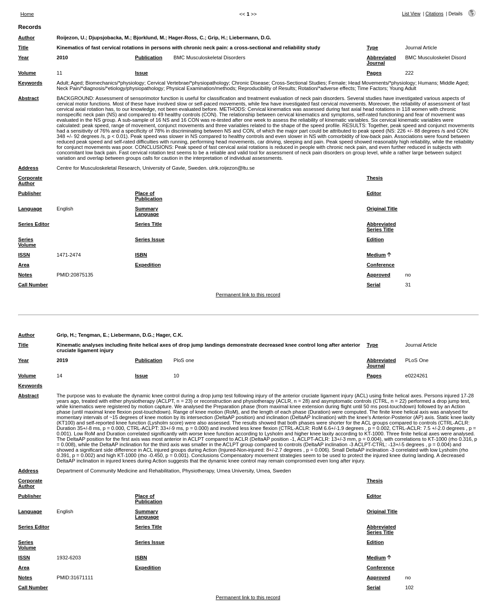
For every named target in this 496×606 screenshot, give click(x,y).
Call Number (33, 284)
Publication (148, 57)
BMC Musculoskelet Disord (435, 57)
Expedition (148, 264)
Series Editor (33, 224)
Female (336, 83)
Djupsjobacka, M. (109, 37)
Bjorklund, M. (149, 37)
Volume (27, 73)
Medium (375, 255)
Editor (373, 193)
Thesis (374, 178)
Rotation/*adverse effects (326, 88)
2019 (62, 360)
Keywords (30, 83)
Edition (375, 239)
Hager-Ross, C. (187, 37)
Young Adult (403, 88)
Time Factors (372, 88)
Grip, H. (217, 37)
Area (23, 264)
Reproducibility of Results (266, 88)
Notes (25, 274)
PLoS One (417, 360)
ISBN (141, 255)
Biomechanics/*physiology (114, 83)
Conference (380, 264)
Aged (76, 83)
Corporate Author (30, 180)
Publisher (29, 193)
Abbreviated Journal (381, 60)
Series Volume (27, 242)
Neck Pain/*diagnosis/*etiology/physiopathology (110, 88)
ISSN (24, 255)
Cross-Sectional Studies (299, 83)
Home (27, 14)
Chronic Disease (250, 83)
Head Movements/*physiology (381, 83)
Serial (373, 284)
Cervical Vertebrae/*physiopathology (188, 83)
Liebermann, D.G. (250, 37)
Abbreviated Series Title (381, 226)
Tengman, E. (93, 335)
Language (30, 208)
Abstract (28, 98)
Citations (434, 13)
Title (23, 47)
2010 (62, 57)
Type (372, 47)
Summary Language (147, 211)
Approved (378, 274)
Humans (427, 83)
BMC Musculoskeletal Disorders (209, 57)
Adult (62, 83)
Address (28, 168)
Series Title (148, 224)
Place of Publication (148, 196)
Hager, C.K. (169, 335)
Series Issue (149, 239)
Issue (141, 73)
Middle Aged (454, 83)
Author (26, 37)
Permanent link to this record (248, 294)
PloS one (183, 360)
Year (23, 57)
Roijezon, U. (71, 37)
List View (411, 13)
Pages (373, 73)
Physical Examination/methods (200, 88)
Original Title (381, 208)
